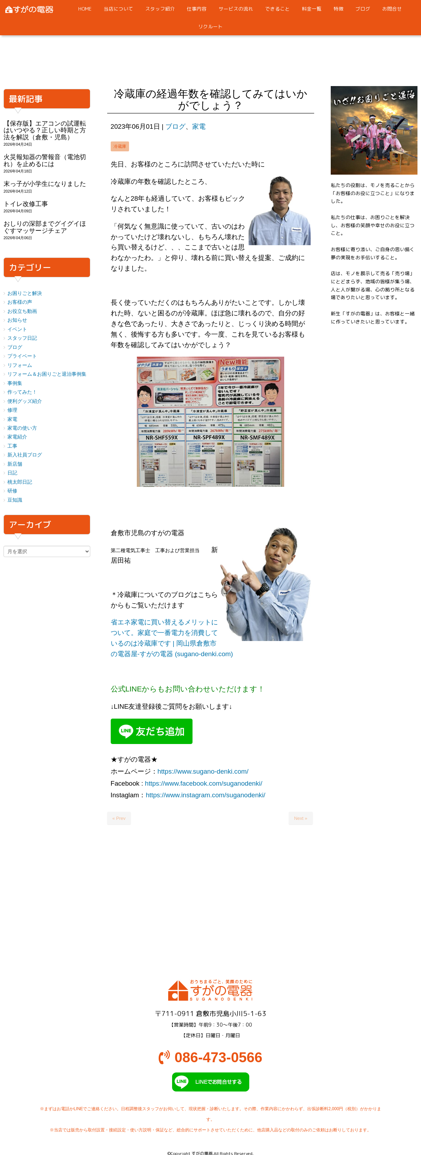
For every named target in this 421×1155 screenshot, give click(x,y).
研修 (12, 491)
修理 (12, 410)
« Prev (119, 818)
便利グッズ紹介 (24, 401)
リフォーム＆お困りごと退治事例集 (46, 374)
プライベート (22, 356)
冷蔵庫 (120, 146)
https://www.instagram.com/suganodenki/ (205, 795)
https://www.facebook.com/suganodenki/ (203, 783)
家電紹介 (17, 437)
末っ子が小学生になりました (45, 183)
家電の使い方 (22, 428)
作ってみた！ (22, 392)
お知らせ (17, 320)
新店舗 (14, 464)
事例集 (14, 383)
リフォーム (19, 365)
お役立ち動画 (22, 311)
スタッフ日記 (22, 338)
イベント (17, 329)
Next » (300, 818)
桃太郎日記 (19, 482)
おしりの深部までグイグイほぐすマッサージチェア (45, 227)
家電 (199, 126)
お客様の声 (19, 302)
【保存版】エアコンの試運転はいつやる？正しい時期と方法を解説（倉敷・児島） (45, 130)
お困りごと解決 (24, 293)
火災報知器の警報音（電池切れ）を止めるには (45, 160)
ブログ (175, 126)
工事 (12, 446)
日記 (12, 473)
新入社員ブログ (24, 455)
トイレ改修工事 (26, 203)
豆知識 (14, 500)
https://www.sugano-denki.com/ (203, 771)
